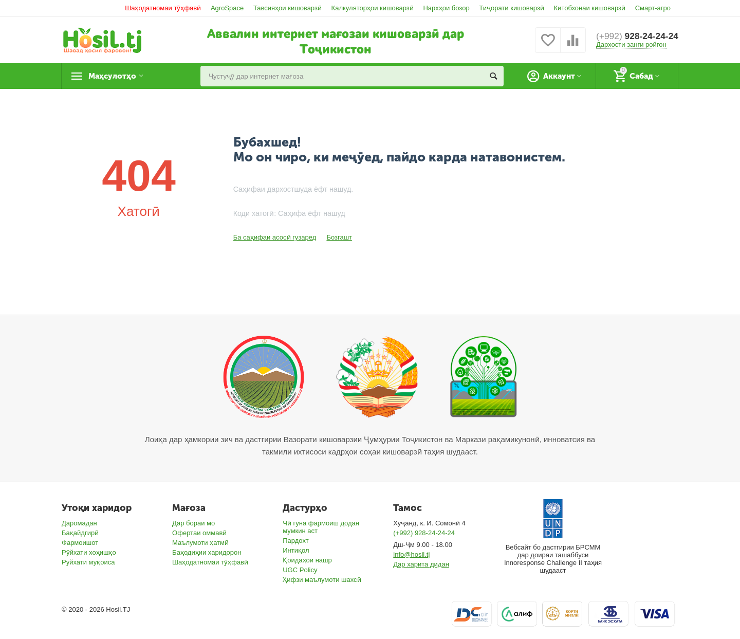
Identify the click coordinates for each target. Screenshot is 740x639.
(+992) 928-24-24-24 (424, 533)
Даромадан (79, 523)
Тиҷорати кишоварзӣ (511, 8)
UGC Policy (300, 570)
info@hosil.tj (411, 554)
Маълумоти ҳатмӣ (200, 542)
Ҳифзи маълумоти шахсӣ (322, 579)
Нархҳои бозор (446, 8)
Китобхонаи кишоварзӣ (590, 8)
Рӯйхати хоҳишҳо (89, 552)
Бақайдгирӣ (80, 533)
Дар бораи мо (193, 523)
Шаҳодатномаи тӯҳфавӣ (163, 8)
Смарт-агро (653, 8)
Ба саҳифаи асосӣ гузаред (275, 237)
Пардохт (296, 540)
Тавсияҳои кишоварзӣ (287, 8)
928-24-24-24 (635, 36)
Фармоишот (80, 542)
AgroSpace (227, 8)
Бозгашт (339, 237)
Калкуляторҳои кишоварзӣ (372, 8)
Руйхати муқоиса (88, 562)
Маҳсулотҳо (115, 76)
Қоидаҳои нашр (307, 560)
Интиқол (296, 550)
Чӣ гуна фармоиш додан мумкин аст (321, 527)
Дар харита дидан (421, 564)
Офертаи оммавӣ (199, 533)
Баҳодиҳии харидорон (206, 552)
